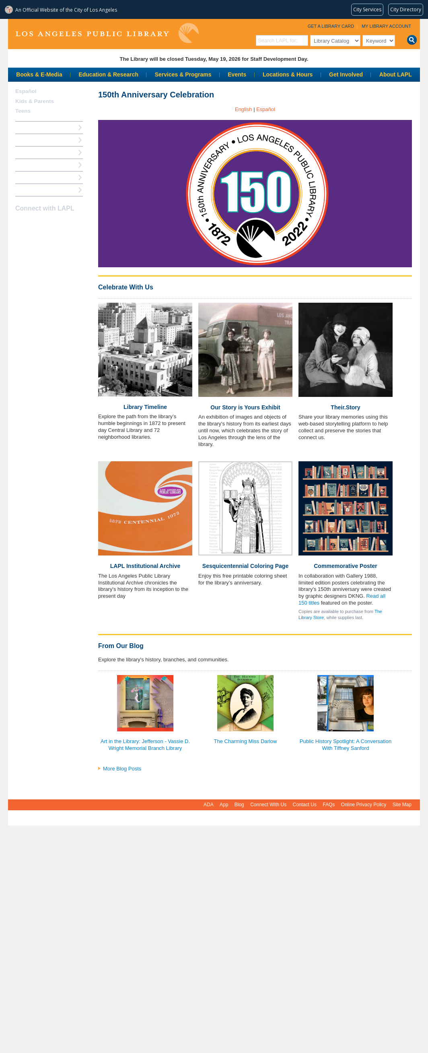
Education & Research (108, 74)
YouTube (48, 224)
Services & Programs (183, 74)
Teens (23, 111)
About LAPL (395, 74)
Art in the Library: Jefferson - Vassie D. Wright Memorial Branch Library (145, 744)
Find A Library (32, 190)
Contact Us (305, 804)
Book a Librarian (36, 177)
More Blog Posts (122, 769)
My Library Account (386, 26)
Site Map (402, 804)
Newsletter (62, 224)
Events (237, 74)
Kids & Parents (34, 101)
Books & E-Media (39, 74)
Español (26, 91)
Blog (239, 804)
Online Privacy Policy (364, 804)
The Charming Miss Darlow (245, 741)
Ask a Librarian (34, 165)
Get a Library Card (331, 26)
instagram (34, 224)
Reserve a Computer (40, 152)
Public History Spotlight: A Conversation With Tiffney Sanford (345, 744)
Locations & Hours (288, 74)
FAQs (329, 804)
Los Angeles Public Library (107, 33)
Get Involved (346, 74)
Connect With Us (268, 804)
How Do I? (28, 127)
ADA (209, 804)
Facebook (20, 224)
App (224, 804)
